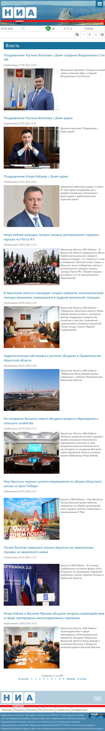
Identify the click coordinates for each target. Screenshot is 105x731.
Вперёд (71, 678)
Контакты (49, 709)
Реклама (32, 709)
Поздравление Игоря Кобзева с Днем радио (36, 176)
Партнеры (7, 709)
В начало (23, 678)
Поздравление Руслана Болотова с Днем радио (38, 118)
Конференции (80, 709)
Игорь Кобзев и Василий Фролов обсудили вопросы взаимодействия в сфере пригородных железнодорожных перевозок (54, 615)
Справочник (63, 709)
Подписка (19, 709)
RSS (40, 709)
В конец (82, 678)
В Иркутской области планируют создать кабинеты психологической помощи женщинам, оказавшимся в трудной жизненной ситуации (53, 295)
